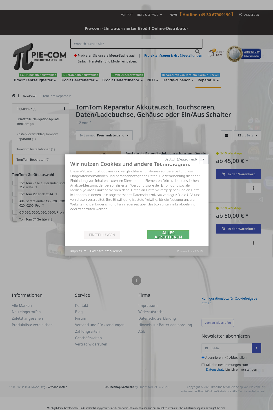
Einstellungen (102, 234)
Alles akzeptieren (168, 234)
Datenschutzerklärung (106, 251)
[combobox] (185, 159)
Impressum (78, 251)
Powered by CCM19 (190, 251)
